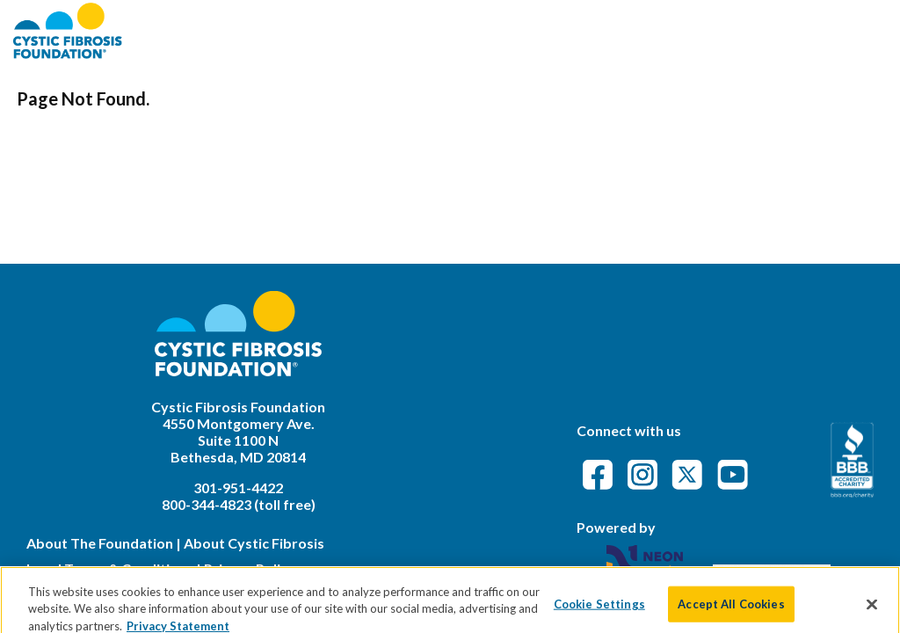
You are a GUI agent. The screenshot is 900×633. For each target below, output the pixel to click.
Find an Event (554, 30)
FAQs (646, 30)
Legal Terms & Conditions (109, 568)
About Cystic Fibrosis (254, 543)
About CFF (441, 30)
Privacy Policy (249, 568)
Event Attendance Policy (783, 30)
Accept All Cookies (731, 608)
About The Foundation (99, 543)
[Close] (872, 609)
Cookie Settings (599, 608)
